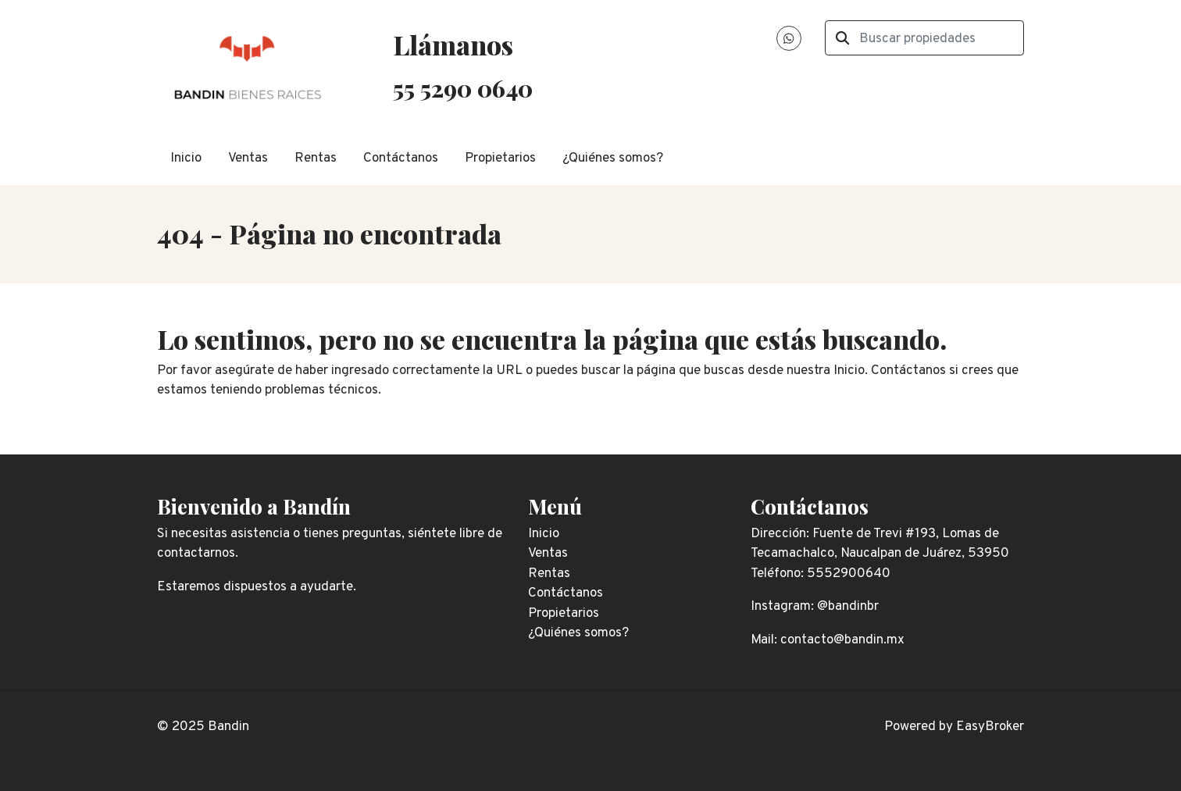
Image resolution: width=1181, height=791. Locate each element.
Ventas (248, 158)
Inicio (186, 158)
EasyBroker (990, 727)
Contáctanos (400, 158)
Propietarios (500, 158)
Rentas (315, 158)
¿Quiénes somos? (612, 158)
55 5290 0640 (463, 88)
